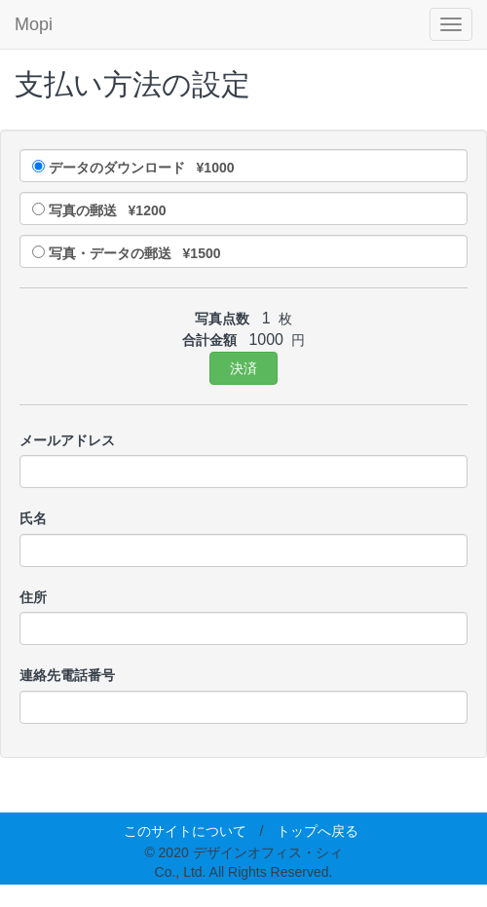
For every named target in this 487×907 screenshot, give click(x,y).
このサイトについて (185, 831)
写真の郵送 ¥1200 (108, 210)
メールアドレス (67, 440)
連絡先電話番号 (67, 675)
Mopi (34, 24)
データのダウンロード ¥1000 (142, 167)
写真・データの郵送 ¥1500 (135, 253)
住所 (33, 597)
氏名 (33, 518)
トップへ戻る (317, 831)
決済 (243, 368)
